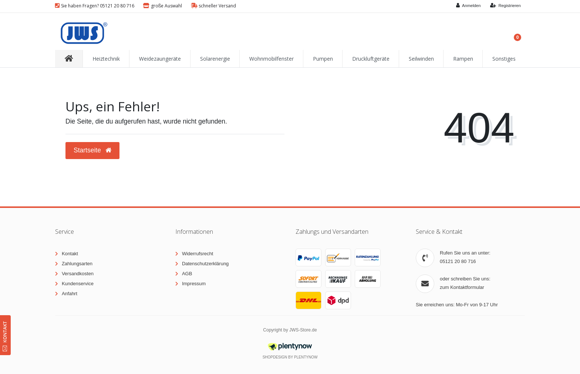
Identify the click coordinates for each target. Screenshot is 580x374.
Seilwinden (421, 58)
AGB (187, 273)
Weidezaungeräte (160, 58)
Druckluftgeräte (371, 58)
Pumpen (323, 58)
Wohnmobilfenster (271, 58)
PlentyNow (305, 357)
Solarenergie (215, 58)
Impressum (194, 283)
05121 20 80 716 (458, 261)
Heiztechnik (106, 58)
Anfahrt (69, 293)
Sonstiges (504, 58)
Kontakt (70, 253)
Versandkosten (78, 273)
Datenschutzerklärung (205, 263)
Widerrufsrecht (197, 253)
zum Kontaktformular (462, 287)
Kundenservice (78, 283)
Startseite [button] (92, 150)
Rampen (463, 58)
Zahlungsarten (77, 263)
